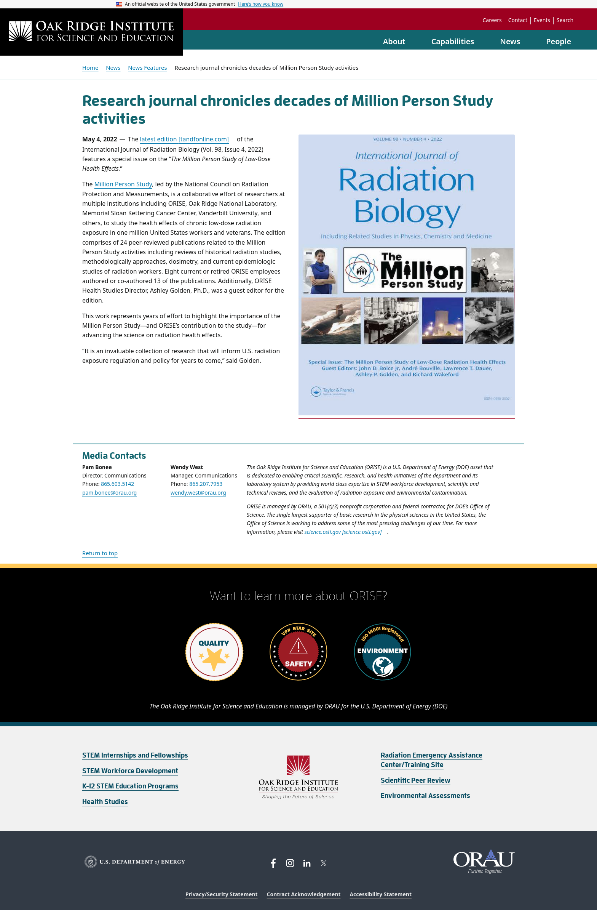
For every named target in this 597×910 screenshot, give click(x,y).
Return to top (100, 553)
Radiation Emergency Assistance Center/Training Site (431, 760)
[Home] (91, 32)
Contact (517, 20)
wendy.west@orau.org (198, 492)
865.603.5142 (117, 483)
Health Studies (105, 801)
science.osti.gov (343, 531)
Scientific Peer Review (415, 780)
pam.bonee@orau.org (109, 492)
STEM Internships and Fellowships (135, 755)
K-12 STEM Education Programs (130, 786)
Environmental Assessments (425, 795)
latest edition (184, 139)
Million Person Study (123, 184)
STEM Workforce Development (130, 770)
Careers (492, 20)
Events (542, 20)
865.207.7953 (205, 483)
